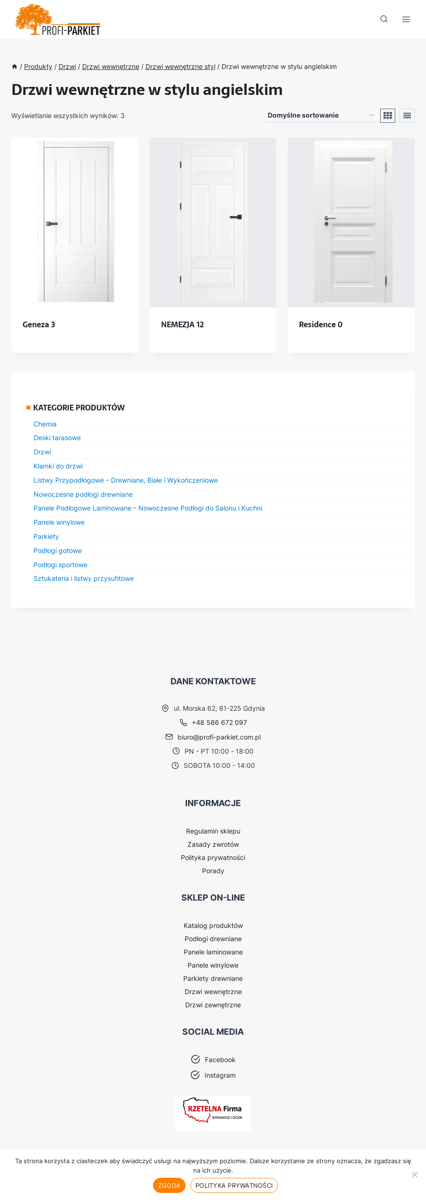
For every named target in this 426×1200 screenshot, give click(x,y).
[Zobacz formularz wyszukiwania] (383, 19)
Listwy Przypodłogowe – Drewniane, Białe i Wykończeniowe (126, 480)
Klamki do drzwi (58, 466)
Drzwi (42, 452)
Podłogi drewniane (213, 939)
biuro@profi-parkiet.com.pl (219, 737)
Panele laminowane (213, 952)
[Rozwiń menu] (406, 19)
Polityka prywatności (213, 857)
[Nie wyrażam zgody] (414, 1174)
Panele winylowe (59, 522)
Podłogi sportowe (60, 565)
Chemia (45, 424)
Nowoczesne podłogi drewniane (83, 494)
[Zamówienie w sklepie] (320, 115)
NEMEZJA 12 (182, 324)
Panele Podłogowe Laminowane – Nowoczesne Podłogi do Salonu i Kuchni (148, 508)
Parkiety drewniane (213, 978)
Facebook (220, 1059)
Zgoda (169, 1185)
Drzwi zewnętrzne (213, 1005)
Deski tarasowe (57, 438)
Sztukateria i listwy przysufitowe (84, 578)
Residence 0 (320, 324)
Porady (213, 871)
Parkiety (46, 536)
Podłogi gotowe (58, 550)
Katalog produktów (213, 925)
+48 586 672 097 (219, 722)
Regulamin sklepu (213, 831)
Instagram (220, 1075)
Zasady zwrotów (213, 844)
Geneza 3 (39, 324)
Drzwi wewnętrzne (213, 991)
